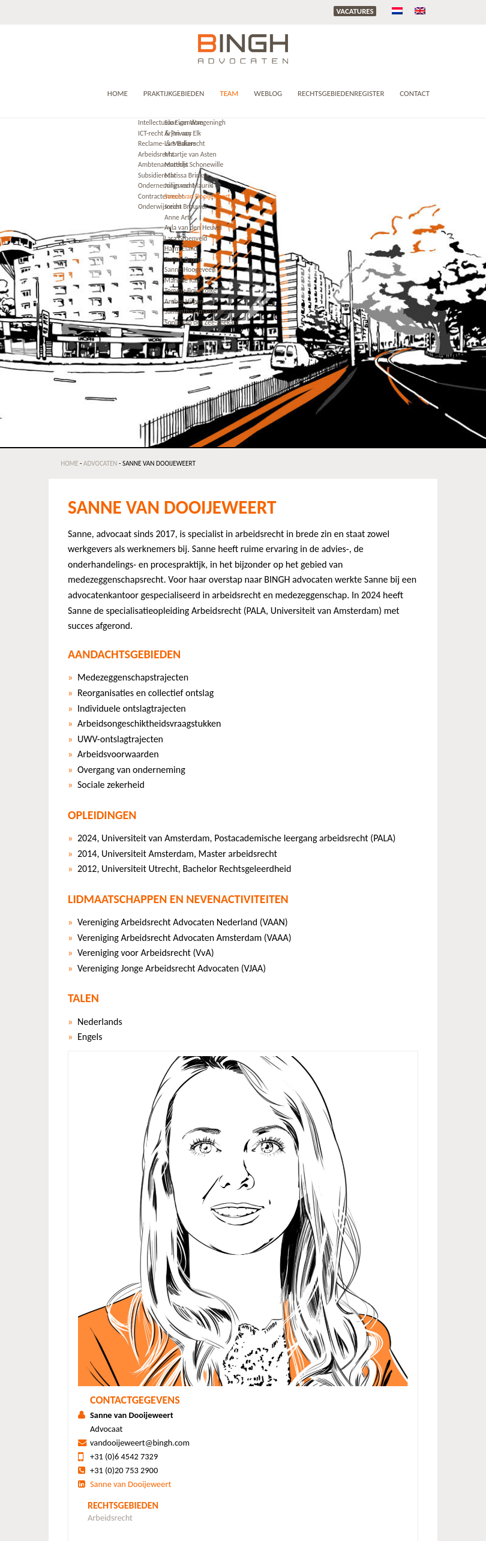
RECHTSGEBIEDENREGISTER (341, 93)
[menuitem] (397, 10)
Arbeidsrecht (110, 1518)
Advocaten (100, 463)
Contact (415, 93)
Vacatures (354, 11)
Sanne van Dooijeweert (130, 1484)
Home (117, 93)
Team (229, 93)
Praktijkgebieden (174, 93)
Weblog (268, 93)
